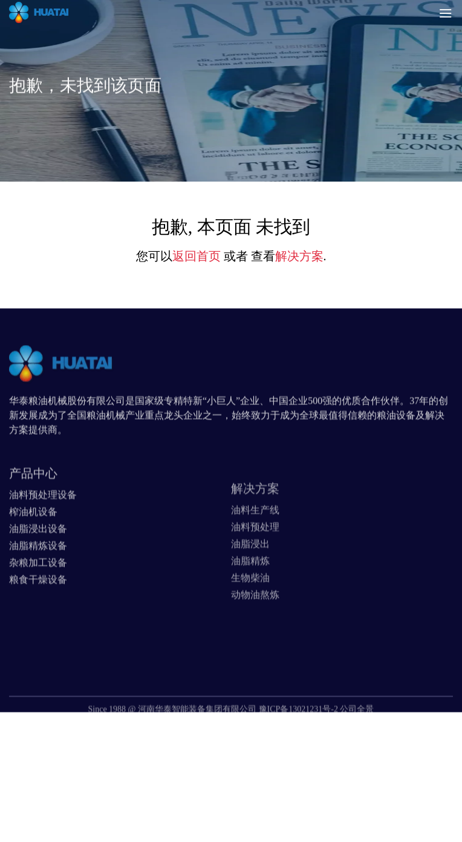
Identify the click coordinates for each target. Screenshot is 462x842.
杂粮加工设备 (38, 585)
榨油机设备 (33, 534)
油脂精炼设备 (38, 568)
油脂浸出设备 (38, 551)
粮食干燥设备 (38, 602)
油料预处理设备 (43, 517)
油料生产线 (255, 538)
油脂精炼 (250, 589)
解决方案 (299, 256)
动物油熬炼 (255, 622)
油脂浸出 (250, 572)
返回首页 (196, 256)
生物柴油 (250, 605)
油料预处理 (255, 555)
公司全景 (357, 723)
